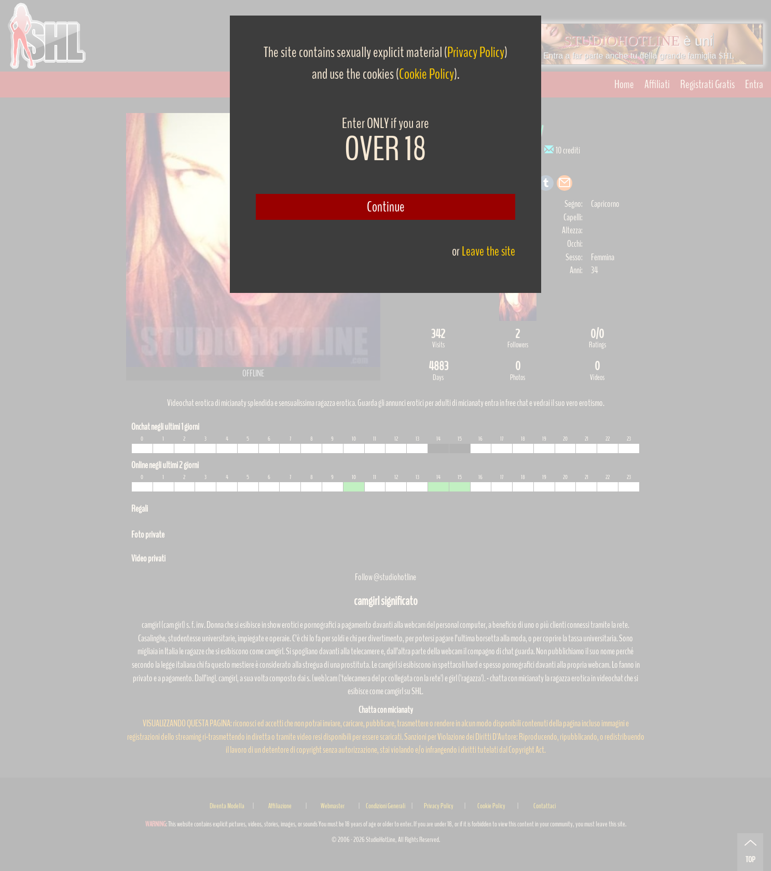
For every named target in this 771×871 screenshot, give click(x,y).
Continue (386, 207)
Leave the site (488, 251)
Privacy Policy (475, 52)
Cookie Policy (426, 74)
